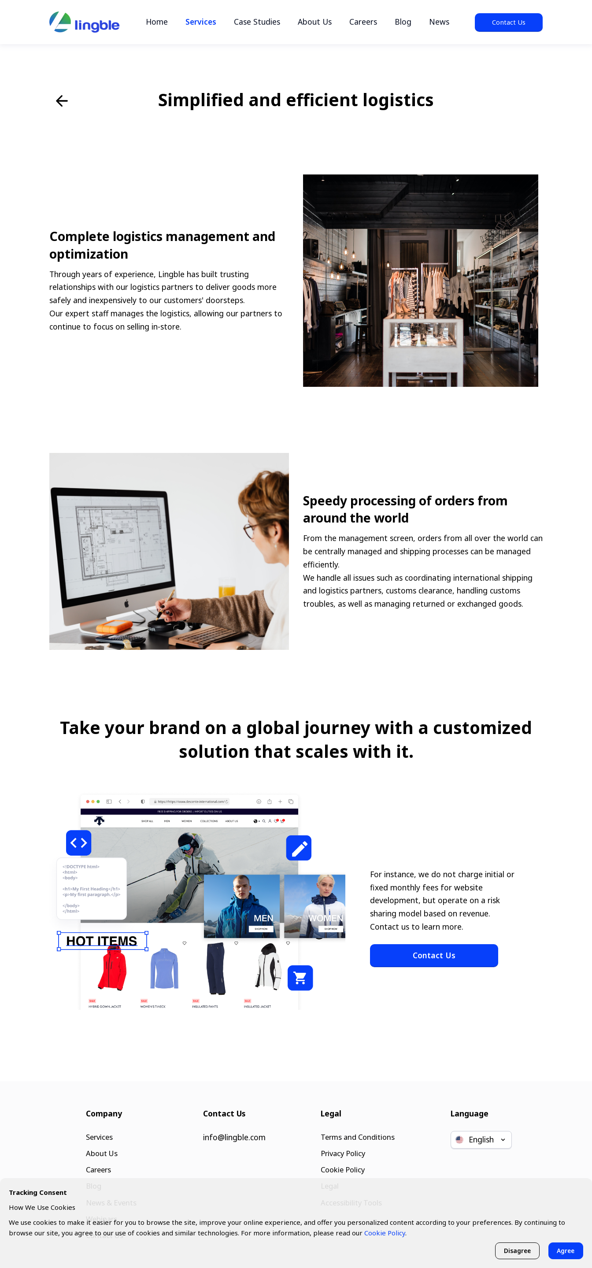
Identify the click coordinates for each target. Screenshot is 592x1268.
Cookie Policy (342, 1166)
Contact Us (508, 22)
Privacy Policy (342, 1149)
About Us (315, 21)
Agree (564, 1250)
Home (157, 21)
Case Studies (257, 21)
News (439, 21)
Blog (403, 21)
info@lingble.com (234, 1132)
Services (200, 21)
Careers (363, 21)
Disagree (514, 1250)
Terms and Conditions (357, 1132)
